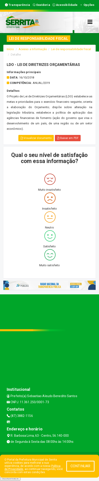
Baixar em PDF (67, 138)
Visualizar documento (36, 138)
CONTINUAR (80, 466)
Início (10, 49)
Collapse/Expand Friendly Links (10, 478)
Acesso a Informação (33, 49)
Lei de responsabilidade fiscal (71, 49)
